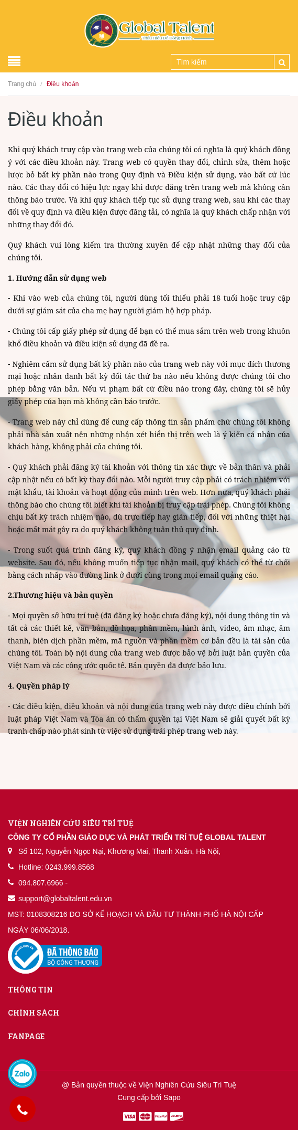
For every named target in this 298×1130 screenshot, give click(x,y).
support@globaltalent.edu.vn (65, 898)
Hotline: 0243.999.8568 (56, 867)
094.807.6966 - (43, 883)
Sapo (172, 1097)
